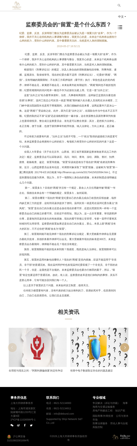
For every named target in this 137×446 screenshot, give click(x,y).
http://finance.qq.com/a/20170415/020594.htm (82, 172)
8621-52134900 (62, 403)
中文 (121, 16)
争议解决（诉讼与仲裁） (106, 403)
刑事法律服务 (100, 423)
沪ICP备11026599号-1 (23, 419)
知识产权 (120, 410)
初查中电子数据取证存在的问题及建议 (91, 370)
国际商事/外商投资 (103, 415)
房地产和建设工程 (103, 410)
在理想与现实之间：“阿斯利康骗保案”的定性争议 (36, 370)
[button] (124, 347)
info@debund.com (64, 413)
